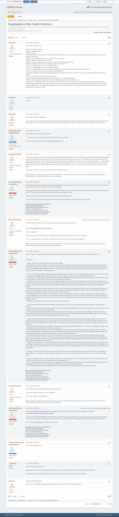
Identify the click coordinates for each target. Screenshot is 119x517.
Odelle (13, 43)
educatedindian (16, 182)
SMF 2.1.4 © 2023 (10, 515)
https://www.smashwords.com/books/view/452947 (40, 413)
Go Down (10, 37)
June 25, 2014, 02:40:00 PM (32, 154)
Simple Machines (19, 515)
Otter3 (13, 97)
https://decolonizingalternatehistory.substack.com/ (38, 204)
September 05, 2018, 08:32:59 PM (34, 481)
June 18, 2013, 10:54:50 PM (32, 42)
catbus (13, 114)
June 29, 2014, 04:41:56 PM (32, 442)
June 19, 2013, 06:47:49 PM (32, 97)
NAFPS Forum (14, 7)
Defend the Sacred (17, 442)
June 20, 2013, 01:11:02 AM (32, 130)
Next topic (107, 32)
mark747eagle (16, 154)
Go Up (9, 496)
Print (109, 37)
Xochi (13, 481)
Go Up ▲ (111, 515)
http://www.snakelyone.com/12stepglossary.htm (39, 228)
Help (98, 515)
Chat (80, 12)
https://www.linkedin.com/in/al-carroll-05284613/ (38, 212)
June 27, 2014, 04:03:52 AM (32, 251)
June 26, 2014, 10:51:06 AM (32, 219)
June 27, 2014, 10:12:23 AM (32, 385)
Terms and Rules (104, 515)
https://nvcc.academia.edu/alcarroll (34, 206)
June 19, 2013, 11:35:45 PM (32, 114)
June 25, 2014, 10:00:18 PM (32, 182)
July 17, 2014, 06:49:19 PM (32, 463)
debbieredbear (16, 131)
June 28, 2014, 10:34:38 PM (32, 408)
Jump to (87, 504)
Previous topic (98, 32)
